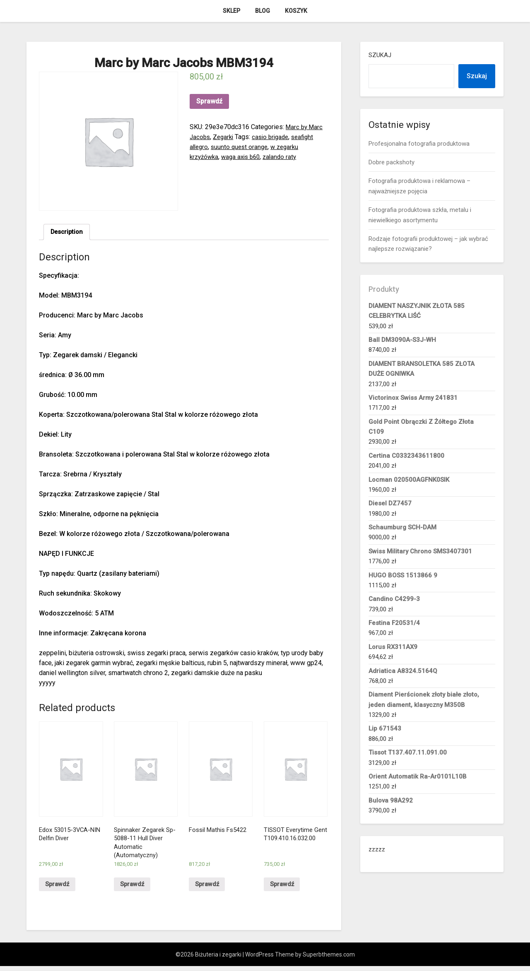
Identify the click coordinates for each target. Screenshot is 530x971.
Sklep (231, 10)
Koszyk (296, 10)
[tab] (68, 232)
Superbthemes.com (329, 959)
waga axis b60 (244, 157)
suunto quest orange (242, 147)
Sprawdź (209, 101)
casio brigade (274, 137)
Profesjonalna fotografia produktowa (419, 143)
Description (68, 232)
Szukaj (380, 55)
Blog (262, 10)
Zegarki (225, 137)
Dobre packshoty (391, 162)
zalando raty (286, 157)
